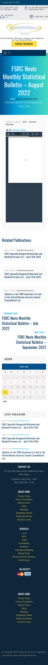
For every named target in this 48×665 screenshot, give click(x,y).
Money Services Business (24, 556)
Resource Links (24, 519)
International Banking (24, 550)
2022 (35, 99)
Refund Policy (24, 502)
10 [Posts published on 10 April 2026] (37, 382)
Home (12, 98)
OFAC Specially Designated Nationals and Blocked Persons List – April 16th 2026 (23, 255)
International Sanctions (25, 250)
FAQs (24, 506)
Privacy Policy (24, 496)
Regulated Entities (24, 513)
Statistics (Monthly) (24, 99)
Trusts (24, 540)
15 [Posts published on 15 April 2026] (24, 387)
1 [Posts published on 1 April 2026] (23, 377)
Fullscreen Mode (18, 130)
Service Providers (24, 43)
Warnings (24, 509)
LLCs (24, 533)
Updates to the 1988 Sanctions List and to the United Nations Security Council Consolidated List (22, 297)
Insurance (24, 546)
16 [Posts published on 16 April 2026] (30, 387)
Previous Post (11, 314)
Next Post (39, 332)
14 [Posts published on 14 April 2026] (18, 387)
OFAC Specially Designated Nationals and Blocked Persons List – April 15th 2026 (23, 275)
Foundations (24, 543)
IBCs (24, 536)
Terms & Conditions (24, 499)
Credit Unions (24, 560)
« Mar (4, 401)
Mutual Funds (24, 553)
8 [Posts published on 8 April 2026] (23, 382)
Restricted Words (24, 516)
